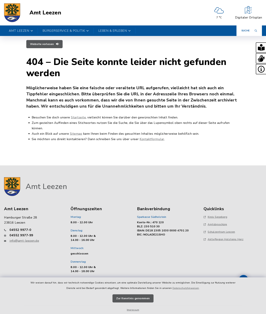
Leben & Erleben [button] (114, 31)
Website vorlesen (44, 44)
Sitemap (76, 134)
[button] (261, 47)
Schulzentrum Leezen (219, 232)
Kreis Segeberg (215, 217)
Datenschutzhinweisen (186, 288)
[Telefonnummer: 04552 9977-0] (33, 230)
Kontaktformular (152, 139)
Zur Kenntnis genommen (133, 298)
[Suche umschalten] (249, 30)
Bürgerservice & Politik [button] (66, 31)
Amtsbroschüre (215, 224)
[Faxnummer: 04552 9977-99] (33, 235)
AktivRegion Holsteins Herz (223, 239)
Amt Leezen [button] (21, 31)
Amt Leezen (45, 12)
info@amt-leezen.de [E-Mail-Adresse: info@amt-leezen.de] (24, 241)
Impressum (133, 309)
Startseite (78, 117)
